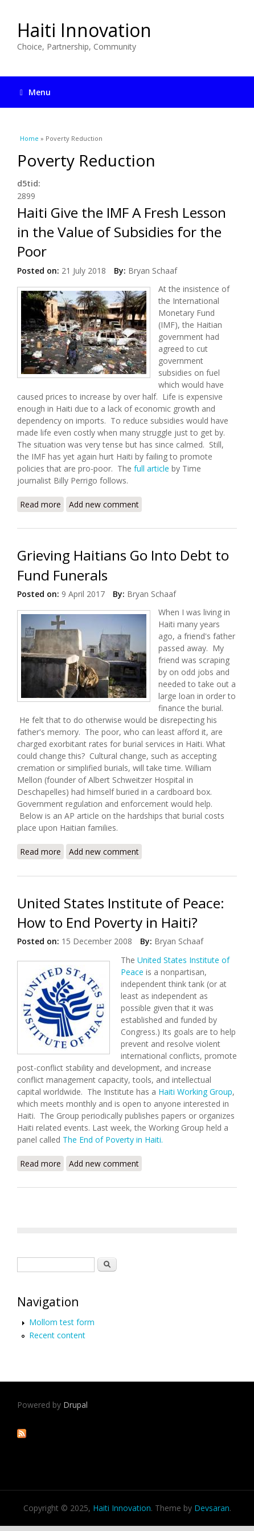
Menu (35, 92)
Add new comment (104, 504)
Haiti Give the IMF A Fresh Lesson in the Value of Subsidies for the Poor (121, 232)
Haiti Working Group (195, 1091)
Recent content (57, 1335)
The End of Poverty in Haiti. (113, 1139)
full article (152, 468)
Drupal (75, 1404)
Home (29, 138)
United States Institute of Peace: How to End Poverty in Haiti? (120, 913)
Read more (42, 505)
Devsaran (212, 1507)
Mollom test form (62, 1322)
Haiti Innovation (84, 30)
